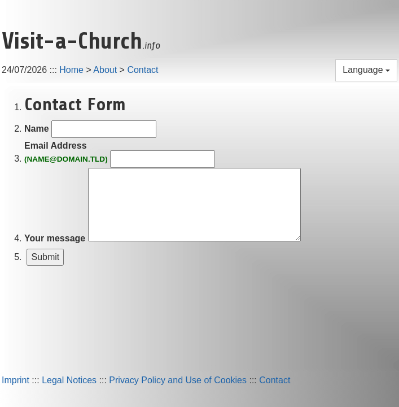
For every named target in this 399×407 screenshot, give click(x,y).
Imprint (15, 380)
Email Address (66, 153)
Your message (54, 238)
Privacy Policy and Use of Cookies (178, 380)
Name (36, 128)
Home (71, 70)
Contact (142, 70)
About (105, 70)
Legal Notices (69, 380)
